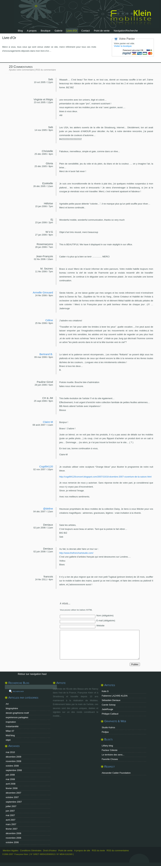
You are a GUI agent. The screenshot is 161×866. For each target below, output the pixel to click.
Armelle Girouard (43, 292)
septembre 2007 (14, 801)
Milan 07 (10, 731)
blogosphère (12, 708)
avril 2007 (10, 820)
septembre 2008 (14, 770)
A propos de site (82, 850)
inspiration (11, 722)
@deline (48, 508)
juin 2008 (10, 774)
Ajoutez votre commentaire (21, 70)
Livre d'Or (72, 30)
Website (100, 625)
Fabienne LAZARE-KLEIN (114, 695)
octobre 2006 (12, 842)
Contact (85, 30)
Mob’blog (10, 735)
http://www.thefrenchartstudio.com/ (76, 553)
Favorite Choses (110, 759)
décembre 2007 (13, 792)
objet (8, 740)
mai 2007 (10, 815)
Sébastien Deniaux (111, 700)
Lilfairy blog (107, 745)
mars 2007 (11, 824)
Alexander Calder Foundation (116, 773)
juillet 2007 (11, 806)
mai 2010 (10, 752)
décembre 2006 (13, 833)
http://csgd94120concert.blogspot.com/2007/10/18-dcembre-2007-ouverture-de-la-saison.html (105, 476)
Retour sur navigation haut (32, 674)
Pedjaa (105, 732)
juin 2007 (10, 811)
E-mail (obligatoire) (105, 620)
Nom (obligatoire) (105, 615)
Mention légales (10, 850)
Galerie (58, 30)
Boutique (45, 30)
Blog (20, 30)
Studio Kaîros (108, 727)
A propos (32, 30)
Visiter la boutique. (123, 46)
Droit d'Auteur (50, 850)
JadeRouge (107, 709)
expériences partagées (17, 717)
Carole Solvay (109, 704)
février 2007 (12, 829)
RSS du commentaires (118, 850)
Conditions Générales (30, 850)
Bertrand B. (46, 354)
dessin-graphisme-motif (17, 713)
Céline (49, 320)
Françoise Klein (21, 854)
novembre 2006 (13, 838)
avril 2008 (10, 783)
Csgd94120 (46, 466)
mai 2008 (10, 779)
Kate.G (105, 691)
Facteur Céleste (109, 750)
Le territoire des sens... (113, 754)
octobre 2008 (12, 765)
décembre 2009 (13, 756)
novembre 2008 (13, 761)
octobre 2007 (12, 797)
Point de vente (102, 30)
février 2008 (12, 788)
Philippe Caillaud (110, 713)
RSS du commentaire (46, 70)
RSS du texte (99, 850)
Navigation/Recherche (126, 30)
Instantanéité (12, 726)
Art (7, 704)
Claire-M (48, 421)
